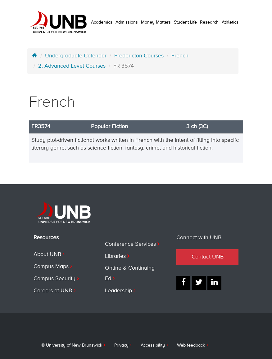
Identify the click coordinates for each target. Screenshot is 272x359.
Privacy (121, 345)
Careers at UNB (53, 291)
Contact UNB (208, 257)
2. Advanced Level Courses (72, 66)
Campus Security (54, 278)
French (179, 56)
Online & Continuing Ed (130, 273)
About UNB (47, 254)
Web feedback (191, 345)
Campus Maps (51, 266)
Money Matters (156, 22)
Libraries (115, 256)
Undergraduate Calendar (76, 56)
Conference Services (130, 244)
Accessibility (153, 345)
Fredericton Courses (139, 56)
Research (209, 22)
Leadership (118, 291)
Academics (101, 22)
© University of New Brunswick (71, 345)
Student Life (185, 22)
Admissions (127, 22)
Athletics (230, 22)
